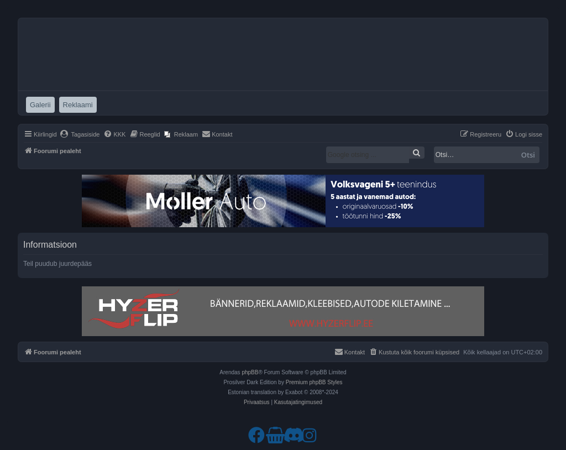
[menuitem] (80, 134)
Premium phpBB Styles (314, 382)
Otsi (528, 155)
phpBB (250, 372)
